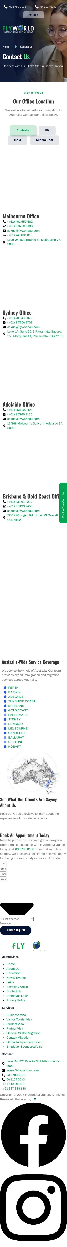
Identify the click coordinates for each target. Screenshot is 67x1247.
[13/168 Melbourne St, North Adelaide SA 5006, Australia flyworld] (33, 369)
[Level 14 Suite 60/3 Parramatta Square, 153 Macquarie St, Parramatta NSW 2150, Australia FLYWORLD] (33, 277)
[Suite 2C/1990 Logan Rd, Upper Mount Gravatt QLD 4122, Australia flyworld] (33, 461)
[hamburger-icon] (60, 28)
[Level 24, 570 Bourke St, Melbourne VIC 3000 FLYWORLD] (33, 181)
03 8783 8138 (24, 849)
